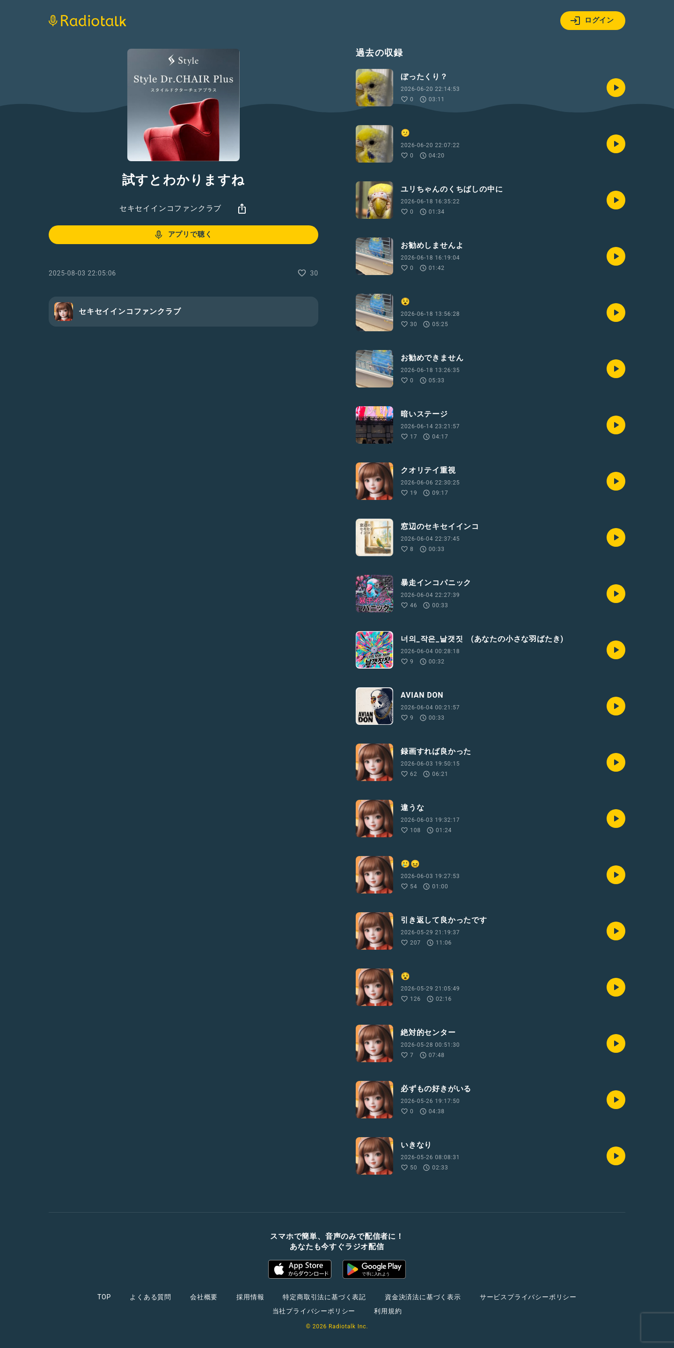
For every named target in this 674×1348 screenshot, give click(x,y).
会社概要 (204, 1297)
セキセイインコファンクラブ (170, 208)
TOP (104, 1297)
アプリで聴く (182, 234)
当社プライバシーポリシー (314, 1311)
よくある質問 (150, 1297)
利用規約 (388, 1311)
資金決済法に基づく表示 (423, 1297)
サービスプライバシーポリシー (528, 1297)
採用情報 (250, 1297)
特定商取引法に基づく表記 (324, 1297)
